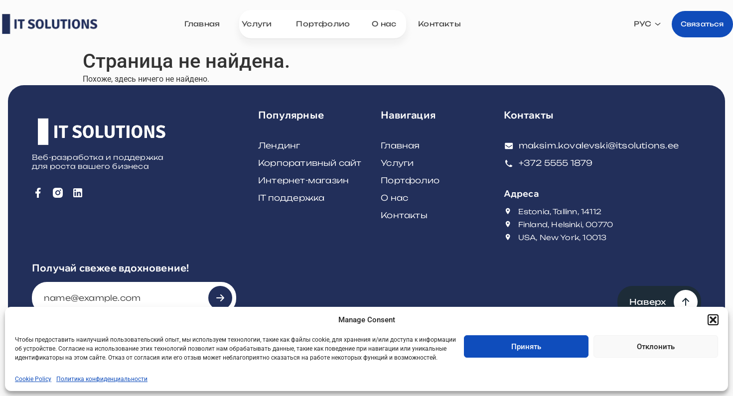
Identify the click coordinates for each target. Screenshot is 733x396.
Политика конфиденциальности (101, 379)
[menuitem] (632, 25)
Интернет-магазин (303, 180)
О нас (394, 198)
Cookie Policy (33, 379)
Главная (400, 145)
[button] (713, 320)
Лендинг (279, 145)
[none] (632, 25)
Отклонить (656, 346)
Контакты (404, 215)
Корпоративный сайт (310, 163)
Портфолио (410, 180)
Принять (526, 346)
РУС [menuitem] (627, 24)
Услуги (397, 163)
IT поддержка (291, 198)
